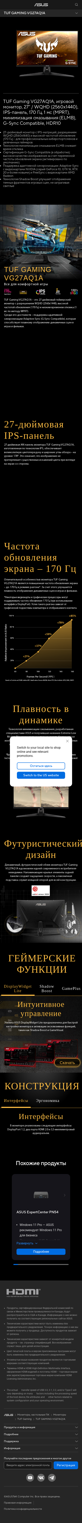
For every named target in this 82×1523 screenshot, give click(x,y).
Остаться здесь (41, 766)
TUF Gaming (24, 1419)
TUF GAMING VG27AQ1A (24, 13)
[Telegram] (52, 1478)
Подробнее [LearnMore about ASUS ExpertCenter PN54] (41, 1251)
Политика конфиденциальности (23, 1509)
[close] (67, 741)
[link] (41, 4)
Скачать (67, 1062)
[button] (5, 4)
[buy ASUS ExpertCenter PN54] (37, 1212)
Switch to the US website (41, 775)
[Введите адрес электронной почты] (28, 1465)
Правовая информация (17, 1502)
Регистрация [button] (66, 1465)
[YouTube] (30, 1478)
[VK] (41, 1478)
